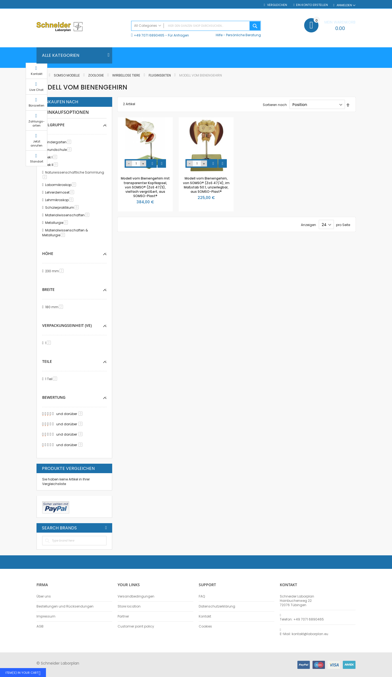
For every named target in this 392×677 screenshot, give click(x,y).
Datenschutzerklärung (217, 606)
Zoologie (96, 75)
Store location (129, 606)
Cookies (205, 626)
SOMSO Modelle (67, 75)
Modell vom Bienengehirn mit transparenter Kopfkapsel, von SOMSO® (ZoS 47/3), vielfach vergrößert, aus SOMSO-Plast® (145, 187)
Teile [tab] (47, 361)
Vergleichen (276, 5)
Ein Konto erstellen (312, 5)
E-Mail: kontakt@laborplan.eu (304, 634)
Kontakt (205, 616)
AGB (40, 626)
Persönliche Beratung (243, 35)
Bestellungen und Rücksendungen (65, 606)
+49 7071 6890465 (149, 35)
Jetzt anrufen (369, 148)
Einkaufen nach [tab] (60, 102)
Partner (123, 616)
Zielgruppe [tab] (53, 124)
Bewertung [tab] (53, 397)
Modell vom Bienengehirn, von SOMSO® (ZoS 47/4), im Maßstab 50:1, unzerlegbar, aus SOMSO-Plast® (206, 185)
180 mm (55, 307)
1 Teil (52, 379)
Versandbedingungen (136, 596)
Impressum (45, 616)
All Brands (106, 528)
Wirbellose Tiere (126, 75)
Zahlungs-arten (369, 128)
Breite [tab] (48, 289)
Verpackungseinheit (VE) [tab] (67, 325)
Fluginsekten (160, 75)
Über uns (43, 596)
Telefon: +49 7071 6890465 (302, 619)
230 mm (55, 271)
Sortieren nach (275, 104)
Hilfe (219, 35)
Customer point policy (136, 626)
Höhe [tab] (47, 253)
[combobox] (196, 26)
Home (41, 75)
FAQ (202, 596)
